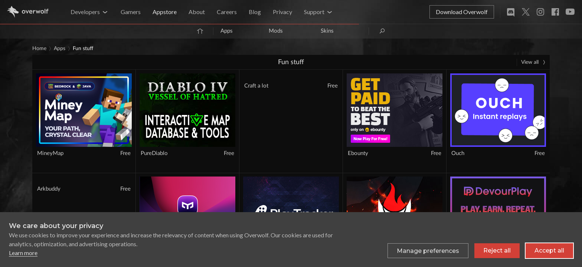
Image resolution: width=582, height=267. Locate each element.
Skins (327, 31)
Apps (226, 31)
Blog (255, 11)
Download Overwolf (462, 11)
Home (39, 48)
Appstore (165, 11)
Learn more (23, 256)
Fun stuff (83, 48)
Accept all (549, 253)
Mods (276, 31)
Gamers (131, 11)
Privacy (282, 11)
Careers (227, 11)
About (197, 11)
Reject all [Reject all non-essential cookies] (497, 253)
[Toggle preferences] (428, 254)
